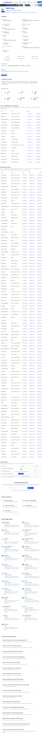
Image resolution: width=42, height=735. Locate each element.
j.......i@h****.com (31, 180)
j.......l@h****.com (31, 414)
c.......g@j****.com (31, 277)
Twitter (17, 731)
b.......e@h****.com (31, 283)
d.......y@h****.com (31, 377)
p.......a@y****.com (31, 229)
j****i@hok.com (29, 122)
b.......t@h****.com (31, 291)
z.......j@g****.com (31, 325)
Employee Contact (34, 56)
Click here (21, 473)
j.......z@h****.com (31, 294)
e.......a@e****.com (31, 308)
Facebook (20, 731)
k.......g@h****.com (31, 274)
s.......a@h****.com (31, 186)
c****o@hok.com (30, 130)
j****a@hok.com (30, 113)
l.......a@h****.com (31, 405)
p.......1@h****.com (31, 428)
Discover (30, 2)
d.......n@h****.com (31, 226)
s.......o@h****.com (31, 183)
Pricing (16, 2)
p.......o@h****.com (31, 328)
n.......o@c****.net (31, 442)
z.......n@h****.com (31, 374)
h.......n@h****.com (31, 249)
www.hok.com (25, 32)
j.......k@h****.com (31, 206)
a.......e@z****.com (31, 217)
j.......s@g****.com (31, 368)
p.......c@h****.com (31, 257)
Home (11, 2)
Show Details (38, 113)
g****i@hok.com (30, 159)
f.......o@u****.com (31, 314)
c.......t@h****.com (31, 303)
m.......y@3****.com (31, 391)
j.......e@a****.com (31, 382)
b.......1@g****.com (31, 288)
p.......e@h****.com (31, 448)
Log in (35, 2)
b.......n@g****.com (31, 214)
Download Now (4, 75)
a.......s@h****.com (31, 197)
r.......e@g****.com (31, 348)
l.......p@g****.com (31, 320)
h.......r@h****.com (31, 260)
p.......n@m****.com (31, 263)
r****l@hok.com (30, 127)
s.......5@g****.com (31, 323)
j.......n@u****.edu (31, 422)
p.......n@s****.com (31, 317)
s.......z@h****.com (31, 445)
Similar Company (35, 58)
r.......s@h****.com (31, 203)
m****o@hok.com (30, 116)
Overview (7, 56)
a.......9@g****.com (31, 340)
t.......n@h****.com (31, 454)
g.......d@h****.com (31, 345)
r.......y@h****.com (31, 237)
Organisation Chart (21, 56)
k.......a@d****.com (31, 399)
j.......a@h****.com (31, 311)
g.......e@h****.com (31, 357)
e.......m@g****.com (31, 331)
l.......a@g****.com (31, 385)
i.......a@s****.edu (31, 425)
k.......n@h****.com (31, 266)
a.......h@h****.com (31, 243)
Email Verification (21, 58)
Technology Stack (7, 60)
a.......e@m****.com (31, 434)
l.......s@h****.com (31, 365)
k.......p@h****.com (31, 439)
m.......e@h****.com (31, 271)
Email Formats (7, 58)
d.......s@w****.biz (31, 334)
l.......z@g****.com (31, 280)
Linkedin (14, 731)
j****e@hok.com (30, 119)
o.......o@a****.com (31, 337)
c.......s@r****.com (31, 388)
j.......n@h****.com (31, 360)
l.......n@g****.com (31, 451)
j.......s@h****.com (31, 456)
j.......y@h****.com (31, 209)
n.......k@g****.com (31, 234)
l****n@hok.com (30, 139)
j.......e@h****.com (31, 251)
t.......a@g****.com (31, 223)
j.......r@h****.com (31, 297)
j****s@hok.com (30, 136)
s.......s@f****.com (31, 351)
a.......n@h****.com (31, 192)
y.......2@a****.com (31, 200)
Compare (24, 2)
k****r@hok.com (30, 133)
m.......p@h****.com (31, 402)
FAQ (20, 2)
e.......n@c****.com (31, 354)
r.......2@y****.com (31, 408)
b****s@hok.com (30, 142)
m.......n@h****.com (31, 177)
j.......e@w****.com (31, 371)
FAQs (21, 60)
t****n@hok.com (30, 125)
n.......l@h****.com (31, 419)
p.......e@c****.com (31, 189)
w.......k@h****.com (31, 240)
